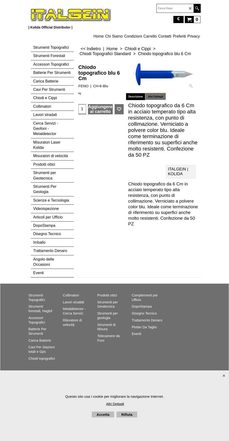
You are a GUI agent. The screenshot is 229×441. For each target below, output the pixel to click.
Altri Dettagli (155, 96)
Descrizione (135, 96)
